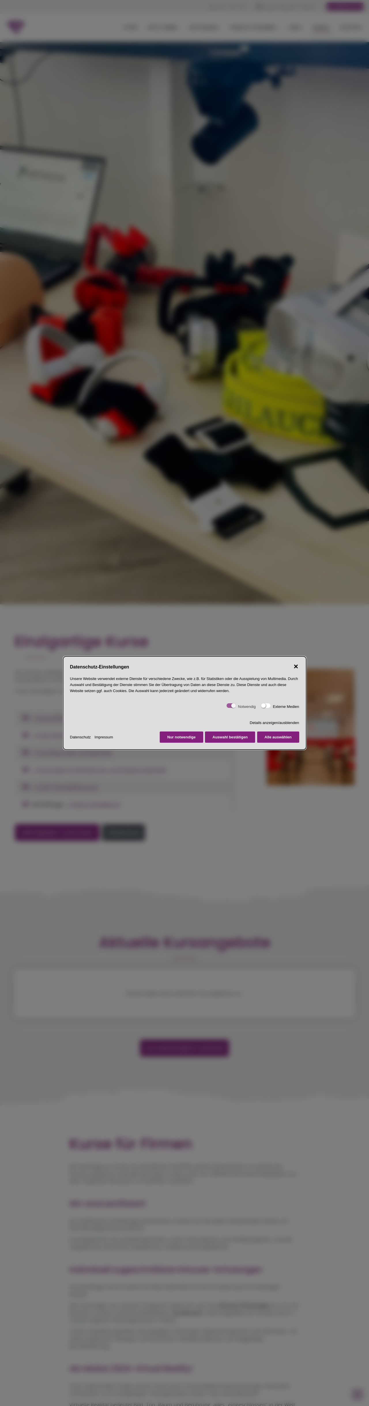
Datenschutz (80, 737)
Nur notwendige (181, 737)
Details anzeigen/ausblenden (274, 723)
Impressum (104, 737)
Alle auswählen (278, 737)
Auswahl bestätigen (230, 737)
